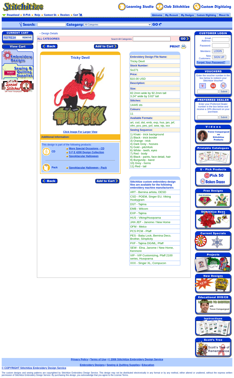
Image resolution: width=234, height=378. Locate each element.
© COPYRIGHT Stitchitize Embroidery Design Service (34, 367)
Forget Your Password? (211, 62)
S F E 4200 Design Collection (86, 152)
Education (148, 365)
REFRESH (10, 37)
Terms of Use (98, 359)
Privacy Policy (79, 359)
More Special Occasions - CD (86, 148)
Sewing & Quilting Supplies (123, 365)
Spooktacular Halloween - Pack (88, 167)
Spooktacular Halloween (84, 156)
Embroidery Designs (92, 365)
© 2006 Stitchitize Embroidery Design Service (135, 359)
